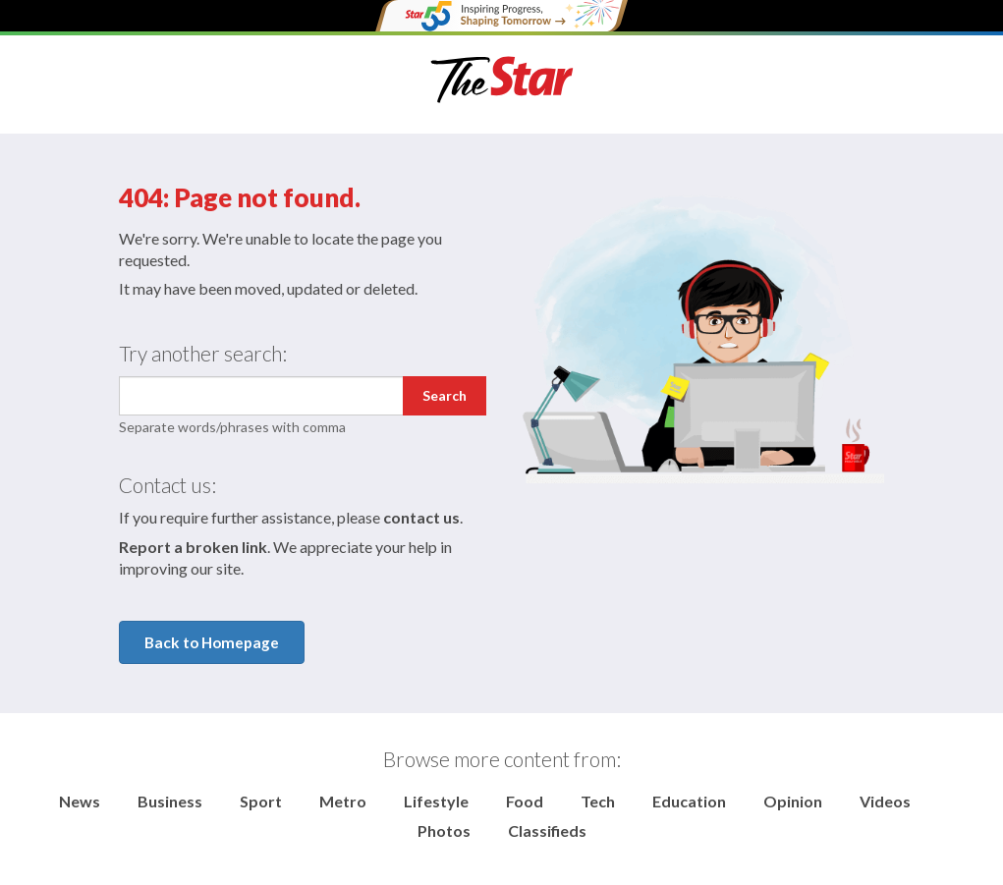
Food (524, 801)
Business (170, 801)
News (79, 801)
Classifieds (547, 830)
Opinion (792, 801)
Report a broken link (193, 546)
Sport (261, 801)
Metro (342, 801)
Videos (885, 801)
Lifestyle (436, 801)
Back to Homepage (211, 642)
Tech (598, 801)
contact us (421, 517)
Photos (444, 830)
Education (689, 801)
